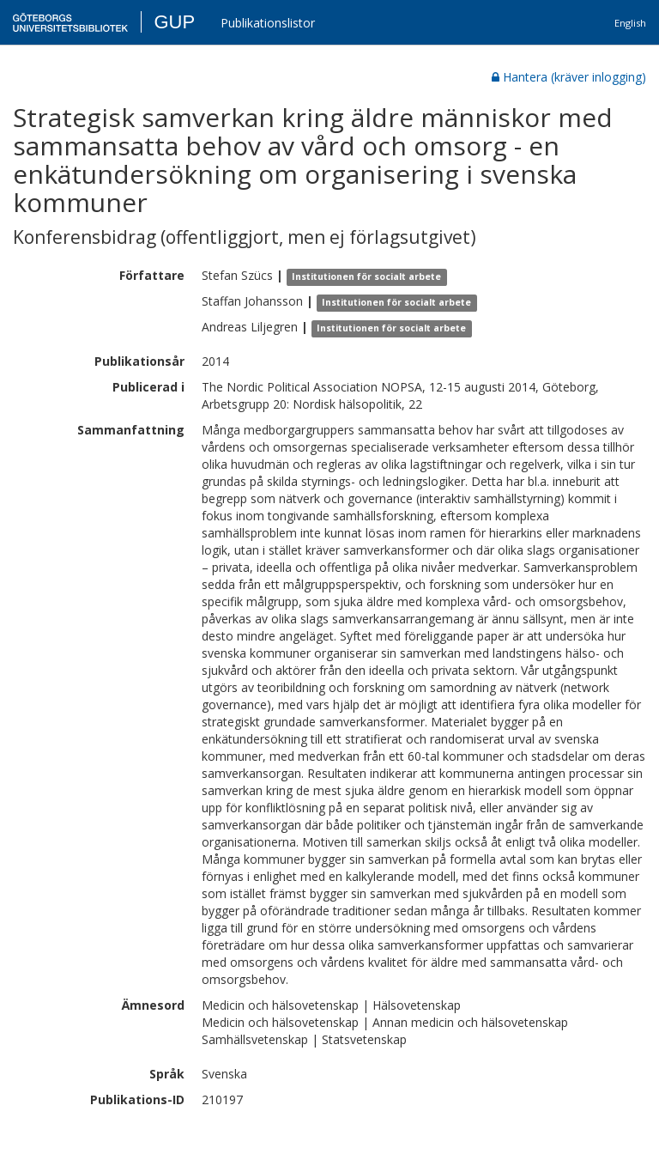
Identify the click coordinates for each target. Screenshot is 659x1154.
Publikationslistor (268, 23)
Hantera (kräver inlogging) (569, 77)
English (630, 22)
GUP (174, 22)
